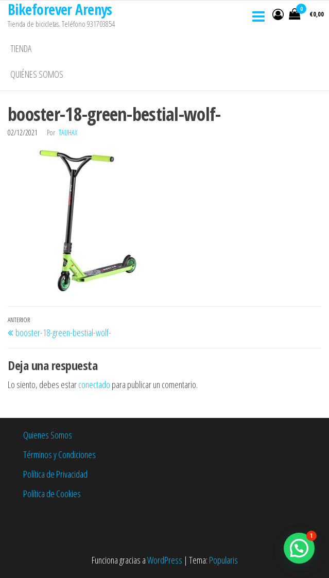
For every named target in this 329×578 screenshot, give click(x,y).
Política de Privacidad (55, 474)
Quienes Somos (47, 435)
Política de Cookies (52, 493)
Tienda (20, 48)
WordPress (164, 560)
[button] (299, 548)
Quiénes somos (36, 74)
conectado (94, 384)
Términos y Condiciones (59, 454)
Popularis (223, 560)
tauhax (68, 132)
